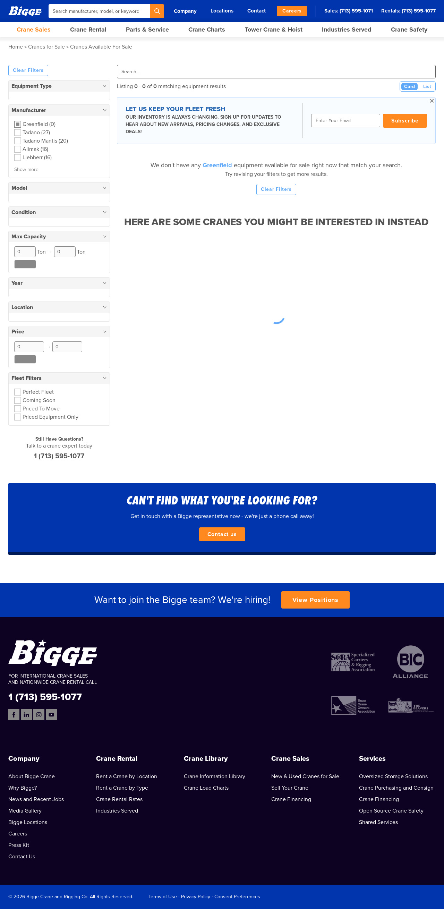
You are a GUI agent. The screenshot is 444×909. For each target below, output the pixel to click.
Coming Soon (39, 400)
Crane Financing (291, 799)
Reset (25, 264)
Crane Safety (409, 29)
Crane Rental (88, 29)
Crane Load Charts (206, 787)
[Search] (157, 11)
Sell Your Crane (289, 787)
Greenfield (218, 165)
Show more (26, 169)
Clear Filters (28, 70)
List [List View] (427, 87)
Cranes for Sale (46, 46)
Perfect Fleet (38, 392)
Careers (292, 11)
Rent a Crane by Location (126, 776)
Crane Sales (34, 29)
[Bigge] (25, 11)
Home (15, 46)
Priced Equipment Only (50, 417)
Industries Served (347, 29)
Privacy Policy (195, 897)
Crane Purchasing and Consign (396, 787)
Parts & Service (147, 29)
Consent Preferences (237, 897)
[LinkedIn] (26, 714)
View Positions (315, 600)
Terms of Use (162, 897)
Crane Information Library (214, 776)
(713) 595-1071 (356, 11)
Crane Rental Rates (119, 799)
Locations (222, 11)
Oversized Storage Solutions (393, 776)
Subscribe (405, 120)
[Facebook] (13, 714)
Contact (256, 11)
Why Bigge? (22, 787)
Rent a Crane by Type (122, 787)
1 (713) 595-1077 (59, 456)
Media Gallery (25, 810)
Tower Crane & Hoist (273, 29)
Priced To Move (41, 408)
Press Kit (18, 845)
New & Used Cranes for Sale (305, 776)
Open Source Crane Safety (391, 810)
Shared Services (378, 822)
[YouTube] (51, 714)
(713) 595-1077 (419, 11)
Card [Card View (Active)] (409, 87)
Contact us (222, 534)
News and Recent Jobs (36, 799)
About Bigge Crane (31, 776)
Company (185, 11)
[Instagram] (38, 714)
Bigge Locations (27, 822)
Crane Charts (206, 29)
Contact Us (21, 856)
